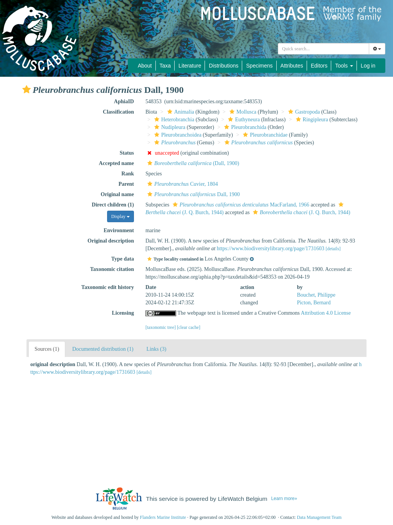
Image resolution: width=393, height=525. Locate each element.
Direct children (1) (113, 205)
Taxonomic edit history (107, 287)
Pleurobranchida (244, 127)
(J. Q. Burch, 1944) (300, 212)
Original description (111, 241)
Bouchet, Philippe (316, 295)
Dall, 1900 (192, 194)
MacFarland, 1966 (240, 205)
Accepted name (116, 163)
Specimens (259, 66)
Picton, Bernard (314, 302)
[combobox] (323, 48)
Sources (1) (47, 349)
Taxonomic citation (112, 269)
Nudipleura (168, 127)
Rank (127, 174)
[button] (26, 89)
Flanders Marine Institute (163, 517)
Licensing (123, 313)
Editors (319, 66)
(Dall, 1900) (192, 163)
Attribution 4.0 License (326, 313)
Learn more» (284, 498)
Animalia (179, 112)
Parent (126, 184)
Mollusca (242, 112)
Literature (189, 66)
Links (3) (157, 349)
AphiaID (124, 101)
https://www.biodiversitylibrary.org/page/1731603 (270, 248)
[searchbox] (323, 48)
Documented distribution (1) (102, 349)
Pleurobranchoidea (176, 135)
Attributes (292, 66)
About (145, 66)
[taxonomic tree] (160, 327)
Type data (122, 259)
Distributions (223, 66)
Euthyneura (243, 119)
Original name (117, 194)
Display (120, 216)
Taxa (165, 66)
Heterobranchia (173, 119)
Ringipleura (311, 119)
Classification (118, 112)
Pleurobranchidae (264, 135)
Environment (119, 230)
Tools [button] (344, 66)
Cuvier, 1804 (181, 184)
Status (127, 153)
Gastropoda (303, 112)
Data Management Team (319, 517)
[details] (333, 248)
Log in (368, 66)
